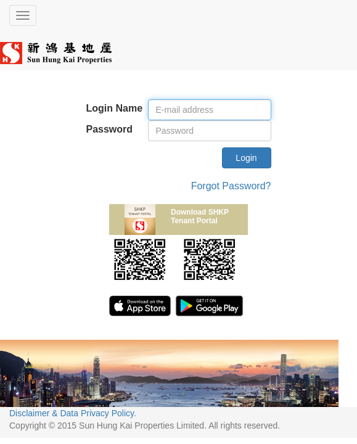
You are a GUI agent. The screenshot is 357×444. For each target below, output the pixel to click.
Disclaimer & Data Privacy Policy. (72, 413)
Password (109, 129)
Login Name (114, 108)
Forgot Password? (231, 186)
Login (246, 158)
